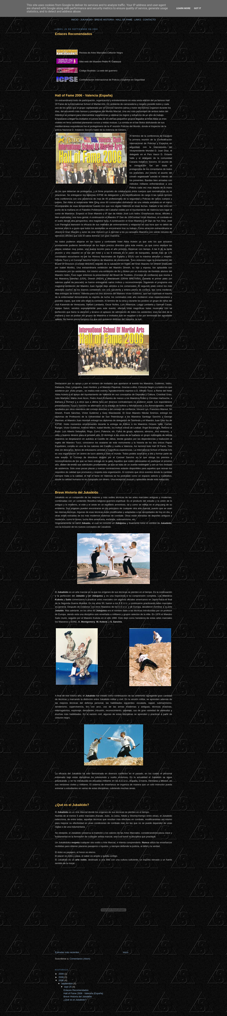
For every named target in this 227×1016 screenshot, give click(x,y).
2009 (61, 973)
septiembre (67, 983)
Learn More (183, 8)
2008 (61, 977)
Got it (197, 8)
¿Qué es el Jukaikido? (72, 805)
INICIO (74, 19)
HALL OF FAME (124, 19)
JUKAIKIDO (86, 19)
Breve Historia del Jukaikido (76, 492)
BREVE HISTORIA (104, 19)
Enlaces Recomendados (73, 34)
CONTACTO (149, 19)
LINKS (137, 19)
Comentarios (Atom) (80, 958)
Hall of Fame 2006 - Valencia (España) (83, 95)
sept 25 (68, 986)
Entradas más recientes (67, 952)
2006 (61, 980)
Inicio (125, 952)
